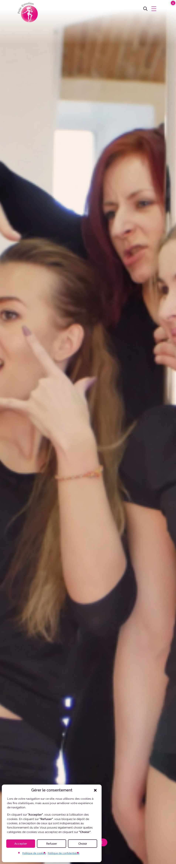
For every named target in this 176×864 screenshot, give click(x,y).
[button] (95, 790)
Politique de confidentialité (63, 853)
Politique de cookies (34, 853)
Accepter (20, 843)
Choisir (82, 843)
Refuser (51, 843)
